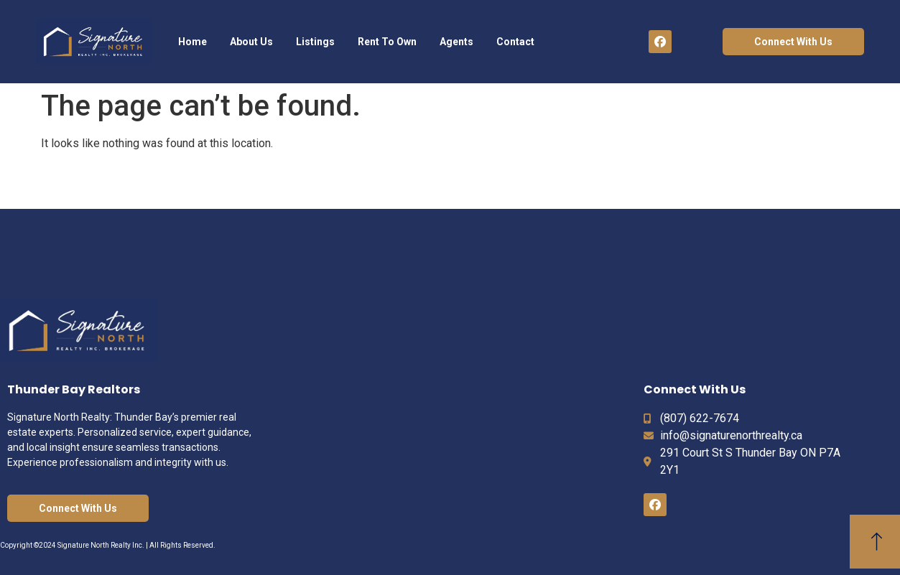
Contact (515, 41)
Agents (456, 41)
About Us (251, 41)
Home (192, 41)
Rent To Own (387, 41)
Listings (315, 41)
